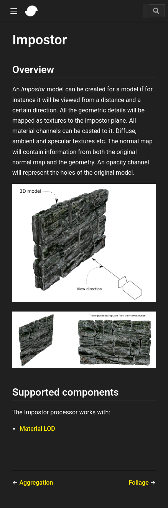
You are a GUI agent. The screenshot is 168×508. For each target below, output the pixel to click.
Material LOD (37, 428)
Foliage (139, 482)
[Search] (157, 10)
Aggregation (36, 482)
